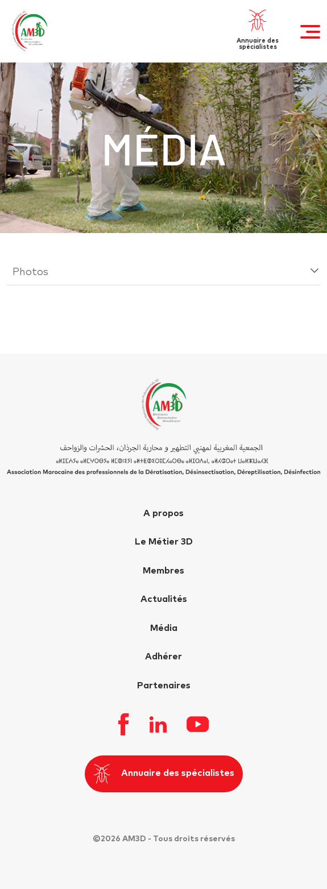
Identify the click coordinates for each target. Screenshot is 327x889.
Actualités (163, 599)
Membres (163, 570)
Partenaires (164, 685)
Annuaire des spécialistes (163, 774)
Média (163, 628)
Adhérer (163, 656)
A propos (163, 513)
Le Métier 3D (164, 541)
